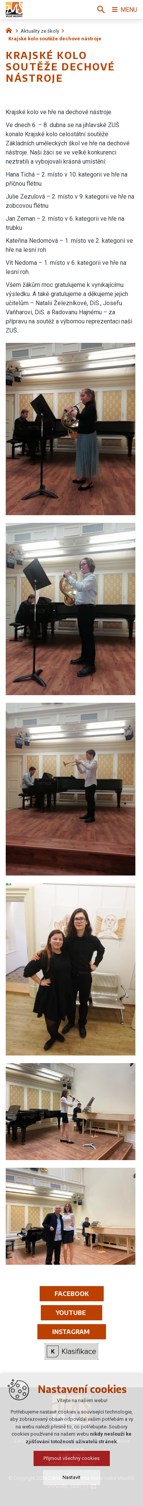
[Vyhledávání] (101, 9)
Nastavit (71, 1477)
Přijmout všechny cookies (71, 1458)
